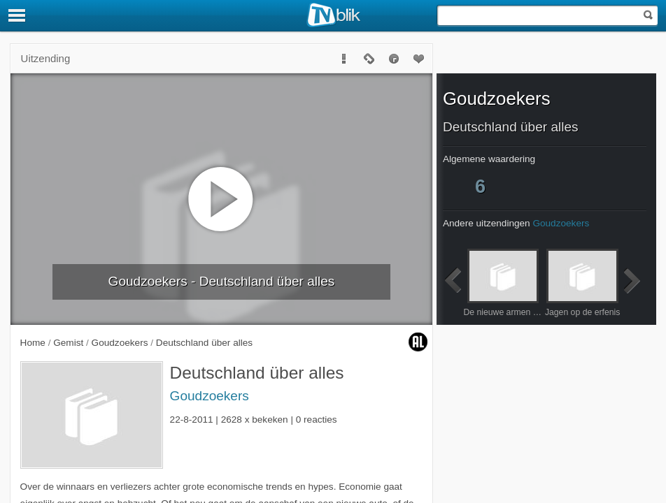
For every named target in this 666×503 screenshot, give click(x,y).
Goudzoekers (209, 395)
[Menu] (17, 15)
